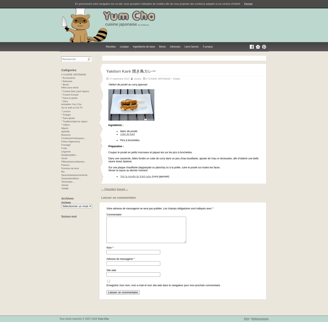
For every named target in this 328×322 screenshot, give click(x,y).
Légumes (66, 151)
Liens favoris (191, 46)
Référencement (260, 318)
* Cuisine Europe (70, 94)
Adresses (175, 46)
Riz (63, 171)
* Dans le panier (69, 98)
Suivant (122, 189)
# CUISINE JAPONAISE (158, 78)
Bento (162, 46)
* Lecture (65, 111)
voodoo (137, 78)
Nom (109, 252)
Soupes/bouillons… (71, 178)
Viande (64, 185)
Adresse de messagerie (120, 264)
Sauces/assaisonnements (74, 175)
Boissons (66, 135)
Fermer (248, 4)
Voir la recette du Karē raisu (135, 176)
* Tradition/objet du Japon (74, 121)
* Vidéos (65, 125)
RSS (246, 318)
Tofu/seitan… (68, 181)
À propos (208, 46)
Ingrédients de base (144, 46)
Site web (111, 275)
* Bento (65, 84)
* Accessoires (68, 78)
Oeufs (64, 158)
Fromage (65, 145)
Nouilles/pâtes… (69, 155)
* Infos (64, 101)
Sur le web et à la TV (72, 107)
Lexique (124, 46)
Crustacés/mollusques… (73, 138)
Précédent (108, 189)
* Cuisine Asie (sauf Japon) (75, 91)
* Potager (66, 114)
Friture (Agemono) (70, 141)
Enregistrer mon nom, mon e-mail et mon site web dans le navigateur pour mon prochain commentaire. (163, 290)
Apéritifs (65, 131)
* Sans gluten (68, 118)
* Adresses (66, 81)
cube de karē (127, 134)
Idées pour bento (70, 87)
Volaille (176, 78)
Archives (66, 202)
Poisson (65, 165)
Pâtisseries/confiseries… (73, 161)
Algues (64, 128)
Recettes (111, 46)
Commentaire (114, 214)
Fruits (64, 148)
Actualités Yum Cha (71, 104)
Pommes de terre (70, 168)
